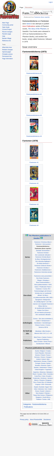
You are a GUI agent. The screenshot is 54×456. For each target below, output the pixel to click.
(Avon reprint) (43, 248)
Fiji (50, 387)
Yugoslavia (48, 369)
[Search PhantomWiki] (47, 11)
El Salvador (48, 382)
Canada (39, 374)
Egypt (47, 387)
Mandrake (38, 331)
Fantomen (38, 244)
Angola (36, 387)
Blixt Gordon (46, 331)
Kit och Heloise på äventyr (43, 312)
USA (42, 384)
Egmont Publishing (42, 339)
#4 (34, 136)
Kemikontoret (40, 343)
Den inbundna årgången (42, 261)
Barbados (49, 372)
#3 (34, 115)
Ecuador (48, 376)
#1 (34, 73)
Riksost (48, 343)
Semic (28, 24)
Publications (28, 407)
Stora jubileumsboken (40, 284)
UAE (48, 399)
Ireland (44, 359)
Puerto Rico (40, 382)
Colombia (50, 374)
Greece (43, 357)
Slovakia (37, 365)
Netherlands (37, 361)
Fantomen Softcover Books (42, 265)
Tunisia (44, 399)
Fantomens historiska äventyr (43, 272)
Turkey (50, 367)
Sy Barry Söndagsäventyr (42, 259)
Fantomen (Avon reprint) (41, 17)
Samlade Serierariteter (42, 250)
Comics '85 (46, 289)
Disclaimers (47, 419)
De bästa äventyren (43, 263)
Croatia (48, 351)
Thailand (38, 399)
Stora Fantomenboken (42, 282)
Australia (41, 387)
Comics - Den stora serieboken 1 (43, 318)
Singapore (39, 397)
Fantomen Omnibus (43, 267)
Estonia (37, 355)
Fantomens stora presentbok (42, 276)
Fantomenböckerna (42, 246)
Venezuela (48, 384)
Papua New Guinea (39, 395)
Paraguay (48, 380)
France (48, 355)
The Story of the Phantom (37, 29)
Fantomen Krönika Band (42, 257)
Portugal (37, 363)
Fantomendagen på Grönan (42, 291)
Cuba (43, 376)
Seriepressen (46, 320)
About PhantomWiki (36, 419)
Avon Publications (28, 26)
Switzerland (43, 367)
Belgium (42, 351)
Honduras (43, 378)
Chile (44, 374)
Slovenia (43, 365)
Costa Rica (37, 376)
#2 (34, 94)
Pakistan (47, 393)
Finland (43, 355)
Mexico (36, 380)
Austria (37, 351)
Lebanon (47, 391)
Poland (50, 361)
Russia (43, 363)
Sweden (36, 367)
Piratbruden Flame (45, 286)
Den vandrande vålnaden (42, 255)
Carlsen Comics (46, 337)
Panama (42, 380)
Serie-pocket (46, 244)
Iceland (38, 359)
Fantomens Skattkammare (43, 270)
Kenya (37, 391)
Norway (44, 361)
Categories (27, 404)
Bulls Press (37, 337)
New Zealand (39, 393)
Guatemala (36, 378)
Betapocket (46, 299)
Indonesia (41, 389)
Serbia (48, 363)
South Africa (46, 397)
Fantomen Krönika (42, 252)
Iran (46, 389)
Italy (48, 359)
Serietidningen (46, 323)
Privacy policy (24, 419)
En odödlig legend (39, 301)
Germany (37, 357)
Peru (34, 382)
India (35, 389)
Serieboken (37, 323)
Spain (49, 365)
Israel (49, 389)
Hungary (48, 357)
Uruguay (37, 384)
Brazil (34, 374)
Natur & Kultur (38, 341)
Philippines (49, 395)
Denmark (47, 353)
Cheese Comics (40, 325)
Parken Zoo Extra (42, 310)
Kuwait (42, 391)
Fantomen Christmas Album (42, 242)
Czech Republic (39, 353)
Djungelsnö (38, 299)
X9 (51, 333)
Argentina (36, 372)
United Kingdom (39, 369)
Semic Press (47, 341)
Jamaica (49, 378)
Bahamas (42, 372)
